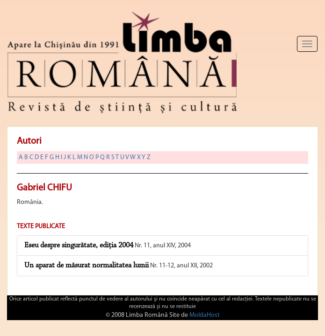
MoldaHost (204, 315)
